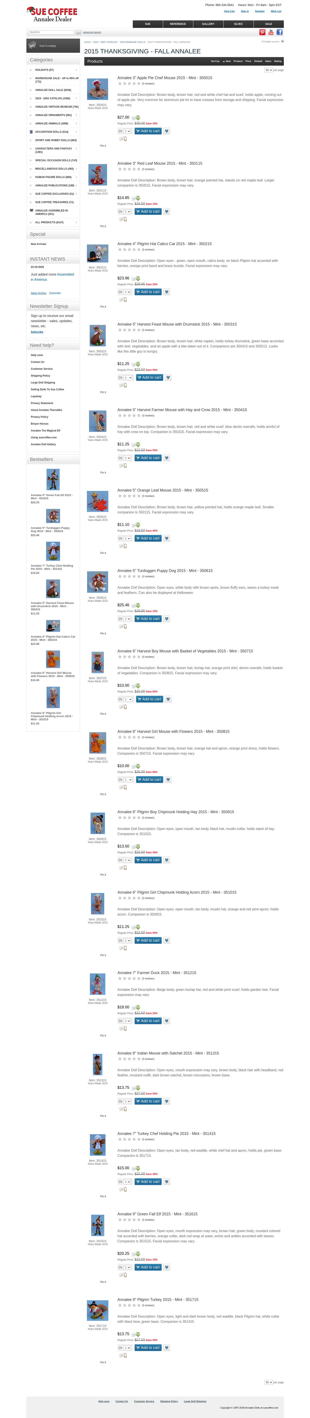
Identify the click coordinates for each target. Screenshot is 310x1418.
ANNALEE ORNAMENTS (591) (51, 115)
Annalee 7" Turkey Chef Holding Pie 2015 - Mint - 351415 (167, 1133)
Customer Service (42, 368)
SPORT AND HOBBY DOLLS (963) (53, 140)
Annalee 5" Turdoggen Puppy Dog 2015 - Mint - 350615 (165, 571)
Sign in (245, 11)
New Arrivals (38, 244)
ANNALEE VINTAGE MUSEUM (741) (54, 106)
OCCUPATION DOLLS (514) (49, 132)
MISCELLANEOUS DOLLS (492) (52, 168)
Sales (268, 61)
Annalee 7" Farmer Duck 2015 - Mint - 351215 (157, 973)
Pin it (103, 145)
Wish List (276, 11)
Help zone (37, 355)
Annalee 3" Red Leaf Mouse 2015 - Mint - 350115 (160, 163)
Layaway (36, 396)
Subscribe (55, 293)
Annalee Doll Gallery (43, 444)
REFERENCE (178, 24)
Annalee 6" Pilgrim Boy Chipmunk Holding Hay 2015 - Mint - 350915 (176, 812)
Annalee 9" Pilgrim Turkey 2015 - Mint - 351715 (158, 1299)
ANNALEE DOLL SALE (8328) (50, 90)
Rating (277, 61)
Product (238, 61)
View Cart (229, 11)
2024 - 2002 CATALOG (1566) (50, 98)
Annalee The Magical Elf (45, 430)
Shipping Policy (40, 375)
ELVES (238, 24)
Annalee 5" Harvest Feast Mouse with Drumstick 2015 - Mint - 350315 (177, 324)
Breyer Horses (39, 423)
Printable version (271, 41)
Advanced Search (92, 32)
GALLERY (208, 24)
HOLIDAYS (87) (42, 69)
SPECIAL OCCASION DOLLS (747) (53, 160)
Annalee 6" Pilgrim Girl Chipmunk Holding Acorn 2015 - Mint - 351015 (177, 892)
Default (258, 61)
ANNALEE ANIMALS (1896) (49, 123)
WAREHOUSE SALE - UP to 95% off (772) (54, 80)
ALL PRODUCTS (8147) (47, 222)
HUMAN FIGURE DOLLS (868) (51, 177)
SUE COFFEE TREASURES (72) (52, 202)
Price (248, 61)
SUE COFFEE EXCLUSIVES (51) (52, 193)
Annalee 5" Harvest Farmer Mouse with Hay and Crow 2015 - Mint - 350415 (182, 410)
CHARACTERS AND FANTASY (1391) (51, 150)
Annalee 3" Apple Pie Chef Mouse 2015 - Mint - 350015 (165, 78)
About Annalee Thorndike (46, 410)
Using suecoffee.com (44, 437)
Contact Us (37, 362)
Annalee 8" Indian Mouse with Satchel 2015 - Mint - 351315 (168, 1053)
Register (260, 11)
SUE (147, 24)
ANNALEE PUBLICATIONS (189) (52, 185)
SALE (268, 24)
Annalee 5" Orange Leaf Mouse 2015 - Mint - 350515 (163, 490)
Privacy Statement (42, 403)
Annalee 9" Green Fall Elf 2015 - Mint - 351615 (158, 1214)
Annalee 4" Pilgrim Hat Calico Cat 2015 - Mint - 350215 (165, 244)
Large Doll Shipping (43, 382)
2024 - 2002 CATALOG (105, 42)
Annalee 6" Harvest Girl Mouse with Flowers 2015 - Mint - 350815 (174, 731)
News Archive (39, 293)
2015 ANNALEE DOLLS (132, 42)
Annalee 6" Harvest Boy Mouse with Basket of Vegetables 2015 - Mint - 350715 (185, 651)
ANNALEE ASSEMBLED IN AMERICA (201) (49, 212)
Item (228, 61)
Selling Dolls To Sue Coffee (47, 389)
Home (87, 42)
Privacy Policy (39, 416)
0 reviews (148, 83)
